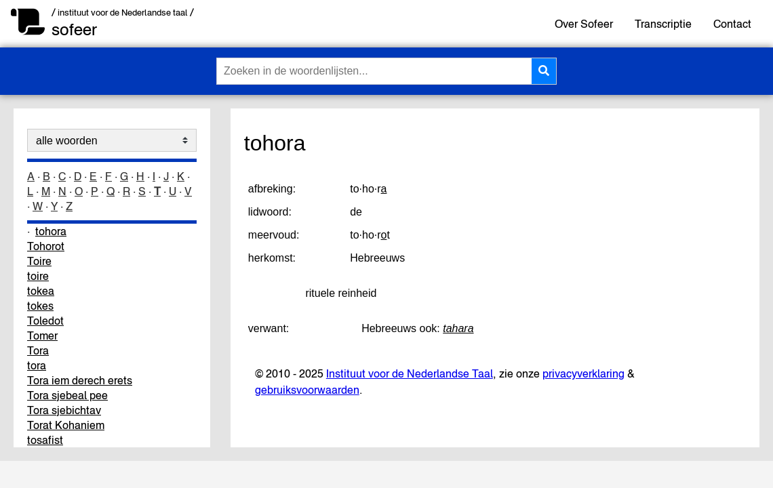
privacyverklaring (583, 373)
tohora (50, 231)
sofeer (74, 29)
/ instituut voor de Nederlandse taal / (123, 12)
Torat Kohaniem (65, 425)
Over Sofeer (584, 23)
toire (38, 275)
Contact (732, 23)
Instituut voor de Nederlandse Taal (409, 373)
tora (36, 365)
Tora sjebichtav (64, 410)
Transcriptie (663, 23)
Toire (39, 260)
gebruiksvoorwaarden (307, 389)
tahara (458, 328)
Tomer (42, 335)
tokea (40, 290)
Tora (38, 350)
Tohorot (45, 246)
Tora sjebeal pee (67, 395)
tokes (40, 305)
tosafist (45, 439)
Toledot (45, 320)
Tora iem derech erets (79, 380)
